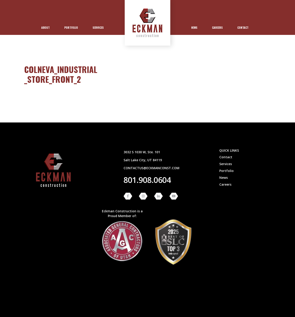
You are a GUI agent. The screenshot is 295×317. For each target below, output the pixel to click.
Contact (242, 27)
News (194, 27)
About (45, 27)
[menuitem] (45, 27)
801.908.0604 (147, 180)
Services (98, 27)
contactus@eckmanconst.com (151, 168)
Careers (217, 27)
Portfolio (71, 27)
